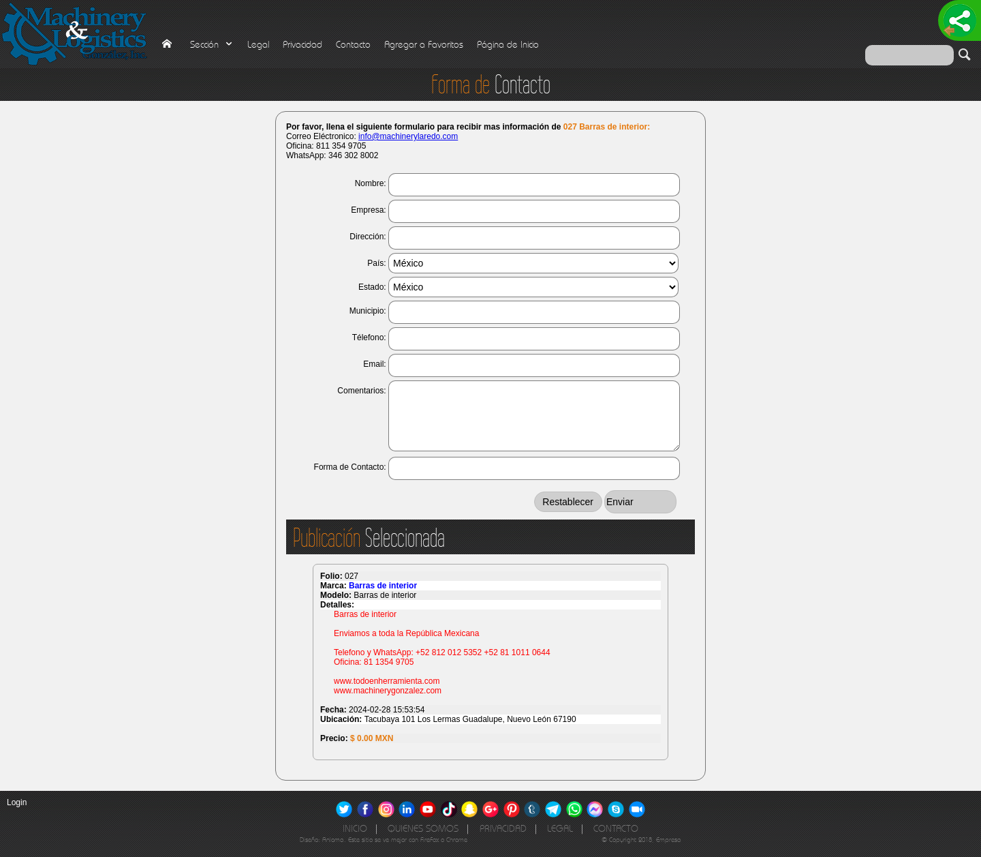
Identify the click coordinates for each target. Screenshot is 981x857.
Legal (258, 44)
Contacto (353, 44)
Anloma (333, 839)
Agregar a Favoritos (423, 44)
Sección (212, 44)
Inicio (355, 829)
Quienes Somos (423, 829)
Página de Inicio (508, 44)
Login (17, 802)
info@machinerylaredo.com (408, 136)
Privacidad (302, 44)
